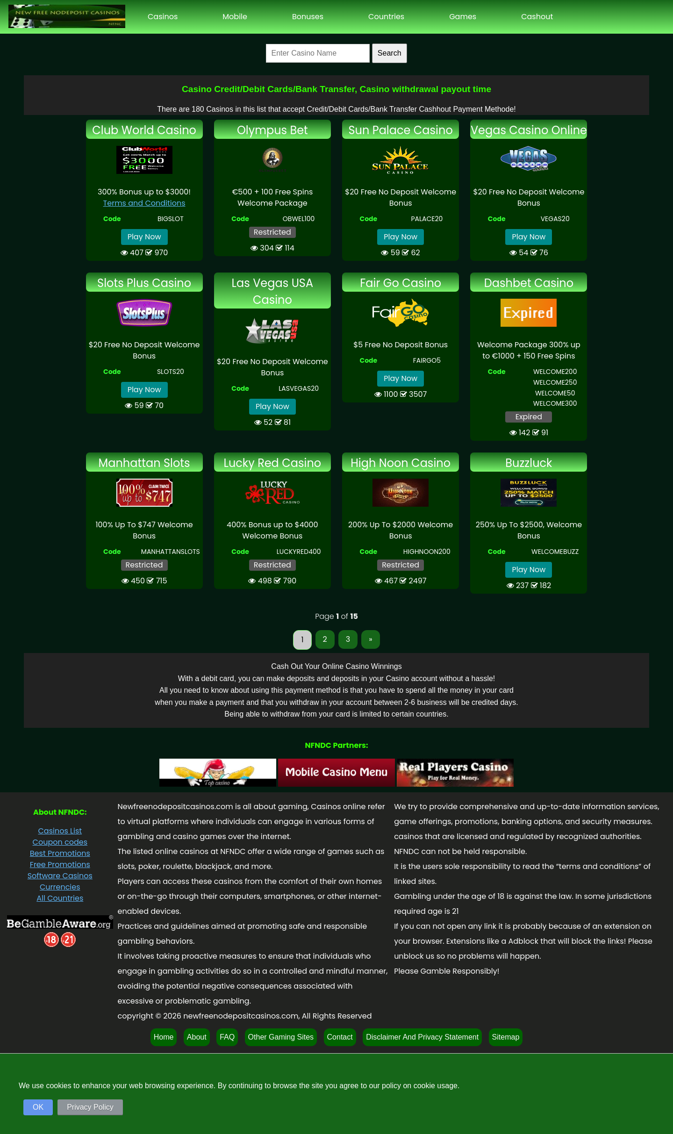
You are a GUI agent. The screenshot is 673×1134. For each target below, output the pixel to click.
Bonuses (307, 16)
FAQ (227, 1037)
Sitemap (506, 1037)
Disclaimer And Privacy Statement (422, 1037)
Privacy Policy (90, 1107)
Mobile (234, 16)
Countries (386, 16)
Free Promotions (60, 864)
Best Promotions (60, 853)
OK (38, 1107)
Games (462, 16)
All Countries (59, 898)
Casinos (163, 16)
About (197, 1037)
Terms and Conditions (144, 203)
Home (164, 1037)
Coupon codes (60, 842)
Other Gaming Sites (281, 1037)
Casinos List (60, 830)
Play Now (144, 236)
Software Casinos (60, 875)
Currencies (60, 887)
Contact (340, 1037)
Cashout (537, 16)
